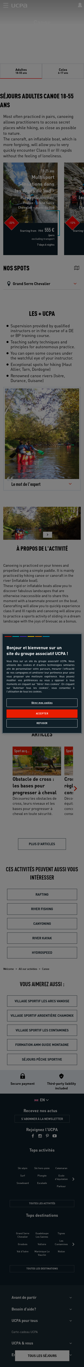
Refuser (42, 723)
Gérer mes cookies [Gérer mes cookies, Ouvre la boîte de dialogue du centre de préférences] (42, 702)
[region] (42, 684)
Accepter (42, 713)
